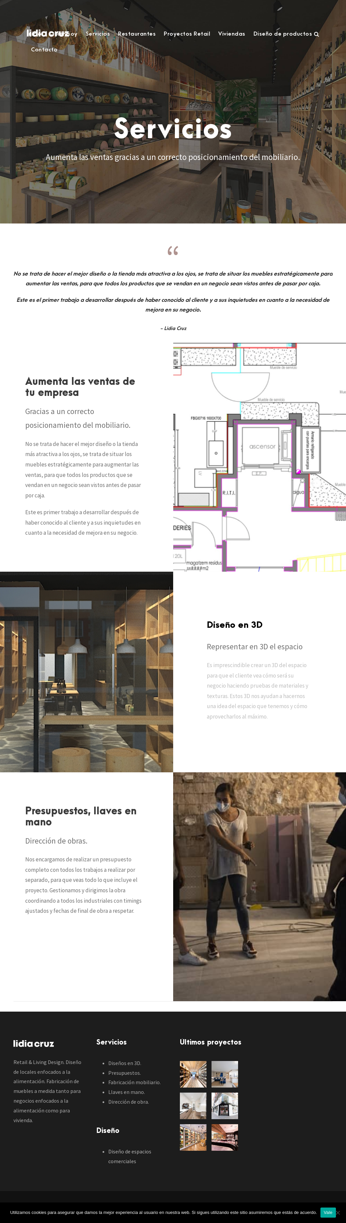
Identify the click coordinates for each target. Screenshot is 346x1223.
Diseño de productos (283, 34)
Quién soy (63, 34)
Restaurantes (137, 34)
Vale (328, 1212)
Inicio (34, 34)
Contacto (44, 50)
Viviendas (231, 34)
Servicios (98, 34)
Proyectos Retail (187, 34)
